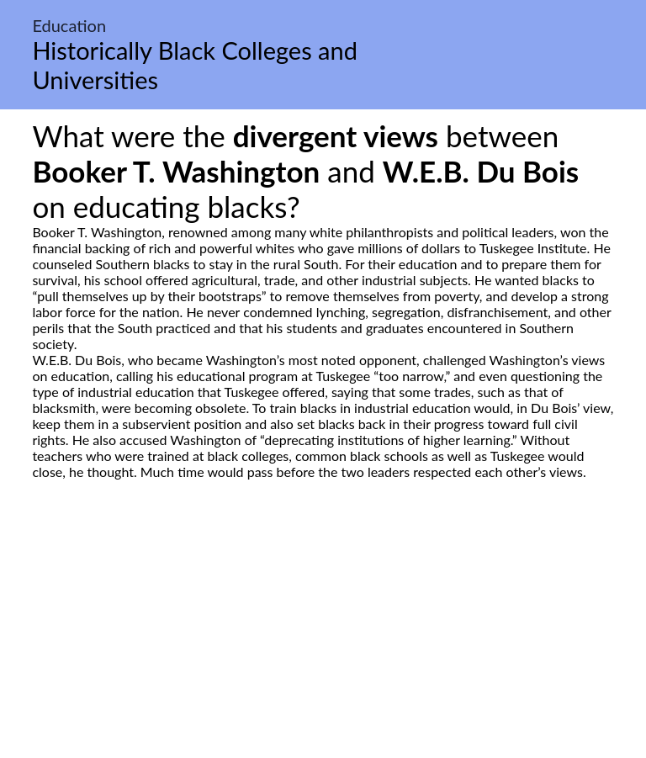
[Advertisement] (323, 637)
